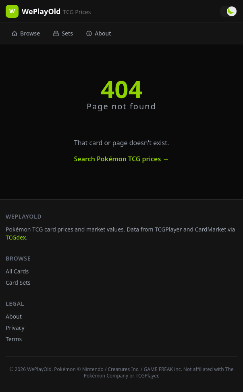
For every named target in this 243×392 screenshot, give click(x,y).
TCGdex (16, 237)
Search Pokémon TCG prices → (121, 158)
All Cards (17, 271)
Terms (14, 339)
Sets (63, 33)
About (98, 33)
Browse (25, 33)
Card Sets (18, 282)
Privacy (15, 328)
